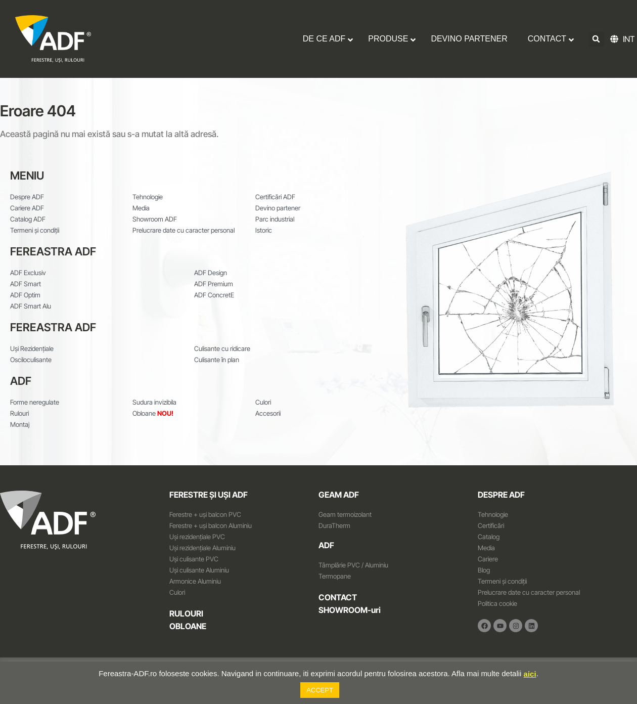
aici (530, 674)
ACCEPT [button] (319, 690)
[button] (596, 39)
